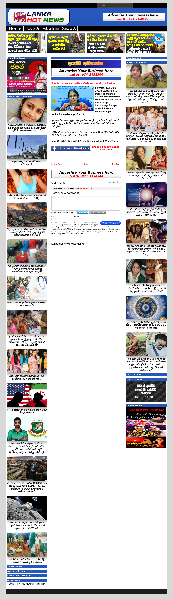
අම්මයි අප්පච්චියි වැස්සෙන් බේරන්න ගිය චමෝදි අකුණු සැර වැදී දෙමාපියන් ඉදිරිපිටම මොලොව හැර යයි (27, 128)
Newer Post (57, 164)
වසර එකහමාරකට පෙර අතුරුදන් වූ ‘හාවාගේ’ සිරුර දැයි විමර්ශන (27, 560)
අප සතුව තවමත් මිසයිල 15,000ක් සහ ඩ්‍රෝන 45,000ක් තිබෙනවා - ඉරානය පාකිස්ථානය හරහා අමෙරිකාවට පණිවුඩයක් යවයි (26, 487)
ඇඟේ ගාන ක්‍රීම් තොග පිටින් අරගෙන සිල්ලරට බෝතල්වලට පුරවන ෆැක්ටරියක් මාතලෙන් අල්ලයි (27, 269)
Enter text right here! (86, 203)
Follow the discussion (118, 182)
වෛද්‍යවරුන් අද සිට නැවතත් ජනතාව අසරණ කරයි (26, 304)
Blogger (41, 584)
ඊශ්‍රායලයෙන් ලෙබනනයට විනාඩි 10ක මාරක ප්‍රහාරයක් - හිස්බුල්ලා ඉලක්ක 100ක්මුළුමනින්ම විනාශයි (27, 232)
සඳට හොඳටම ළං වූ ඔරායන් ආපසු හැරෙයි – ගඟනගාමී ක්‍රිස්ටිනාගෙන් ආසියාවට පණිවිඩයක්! (27, 525)
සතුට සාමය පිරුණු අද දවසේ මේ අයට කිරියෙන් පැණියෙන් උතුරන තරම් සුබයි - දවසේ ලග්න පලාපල (146, 212)
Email (76, 216)
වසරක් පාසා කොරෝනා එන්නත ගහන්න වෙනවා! (83, 83)
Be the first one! (86, 188)
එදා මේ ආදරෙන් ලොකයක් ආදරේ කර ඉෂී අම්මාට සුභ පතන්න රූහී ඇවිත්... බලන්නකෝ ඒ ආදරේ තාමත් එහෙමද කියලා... (146, 250)
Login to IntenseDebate (82, 212)
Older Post (115, 164)
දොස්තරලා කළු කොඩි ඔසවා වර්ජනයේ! (26, 163)
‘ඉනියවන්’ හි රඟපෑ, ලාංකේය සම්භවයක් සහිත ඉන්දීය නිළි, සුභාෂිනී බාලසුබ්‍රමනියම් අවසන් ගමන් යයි (146, 288)
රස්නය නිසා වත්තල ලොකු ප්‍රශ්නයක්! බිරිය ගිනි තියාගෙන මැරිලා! (26, 197)
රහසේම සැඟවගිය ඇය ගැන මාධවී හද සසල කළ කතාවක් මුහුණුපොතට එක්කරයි (146, 175)
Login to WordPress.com (97, 212)
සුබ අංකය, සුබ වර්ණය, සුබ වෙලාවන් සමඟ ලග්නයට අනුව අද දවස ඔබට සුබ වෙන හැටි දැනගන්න (146, 325)
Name (53, 216)
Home (86, 164)
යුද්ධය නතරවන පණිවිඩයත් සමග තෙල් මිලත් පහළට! (27, 411)
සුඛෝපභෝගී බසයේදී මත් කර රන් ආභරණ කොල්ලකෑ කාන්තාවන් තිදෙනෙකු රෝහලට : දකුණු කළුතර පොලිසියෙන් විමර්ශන (27, 340)
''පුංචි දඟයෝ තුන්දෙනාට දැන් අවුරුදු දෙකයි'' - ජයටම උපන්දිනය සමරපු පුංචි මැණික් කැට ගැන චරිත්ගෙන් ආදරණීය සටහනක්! (146, 137)
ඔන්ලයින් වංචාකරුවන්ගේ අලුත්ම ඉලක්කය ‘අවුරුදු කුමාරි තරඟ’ (26, 377)
